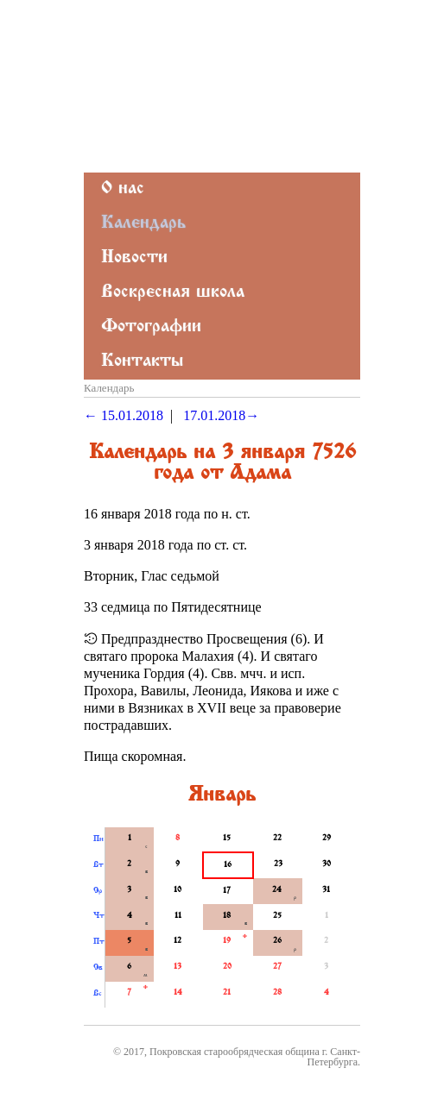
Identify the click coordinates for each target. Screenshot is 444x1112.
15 (227, 838)
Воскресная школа (172, 293)
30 (326, 864)
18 (227, 916)
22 (277, 838)
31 (326, 890)
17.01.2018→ (221, 415)
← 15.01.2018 (123, 415)
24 (277, 890)
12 (177, 941)
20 (227, 967)
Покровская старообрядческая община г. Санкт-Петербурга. (254, 1057)
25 (277, 916)
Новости (134, 258)
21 (227, 993)
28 (277, 993)
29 (326, 838)
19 (227, 941)
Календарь (144, 224)
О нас (122, 189)
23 (278, 864)
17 (227, 891)
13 (177, 967)
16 (228, 865)
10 (177, 890)
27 (277, 967)
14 (178, 993)
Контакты (142, 362)
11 (177, 916)
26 (277, 941)
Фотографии (151, 327)
